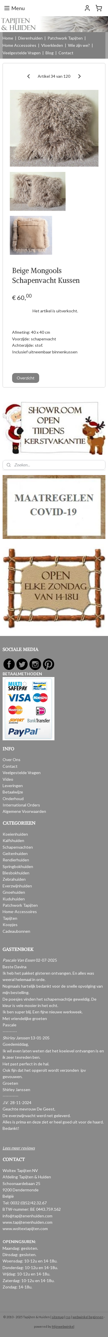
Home (8, 38)
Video (8, 779)
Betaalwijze (13, 791)
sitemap (58, 1317)
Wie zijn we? (79, 45)
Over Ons (11, 759)
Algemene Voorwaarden (24, 811)
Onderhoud (13, 798)
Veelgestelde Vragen (22, 52)
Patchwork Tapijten (65, 38)
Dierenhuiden (30, 38)
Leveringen (13, 785)
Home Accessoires (19, 45)
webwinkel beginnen (88, 1317)
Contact (65, 52)
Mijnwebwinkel (63, 1326)
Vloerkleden (52, 45)
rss (68, 1317)
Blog (50, 52)
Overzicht (26, 377)
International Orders (21, 804)
